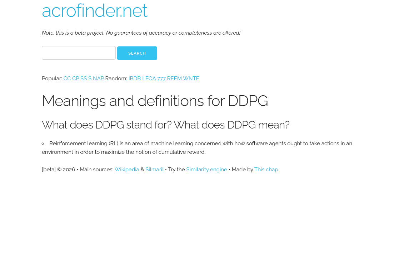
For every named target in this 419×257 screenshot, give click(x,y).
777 (161, 78)
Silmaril (154, 169)
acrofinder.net (94, 10)
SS (83, 78)
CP (75, 78)
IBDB (135, 78)
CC (67, 78)
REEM (174, 78)
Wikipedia (127, 169)
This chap (266, 169)
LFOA (149, 78)
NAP (98, 78)
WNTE (191, 78)
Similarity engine (206, 169)
